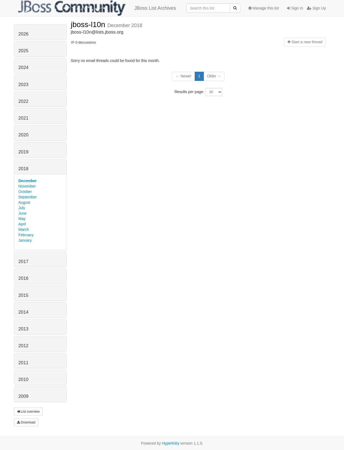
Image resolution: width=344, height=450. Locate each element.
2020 (23, 134)
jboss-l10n (89, 24)
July (21, 208)
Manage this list (263, 8)
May (21, 218)
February (25, 235)
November (27, 186)
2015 (23, 295)
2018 (23, 168)
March (23, 229)
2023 (23, 84)
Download (26, 422)
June (22, 213)
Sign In (295, 8)
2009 (23, 396)
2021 (23, 118)
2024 (23, 67)
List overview (28, 411)
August (24, 202)
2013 (23, 328)
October (25, 191)
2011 (23, 362)
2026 (23, 34)
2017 (23, 261)
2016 (23, 278)
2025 (23, 50)
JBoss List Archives (97, 8)
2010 (23, 379)
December (27, 181)
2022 (23, 101)
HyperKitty (171, 443)
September (27, 197)
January (25, 240)
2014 (23, 312)
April (22, 224)
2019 (23, 152)
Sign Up (316, 8)
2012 (23, 345)
